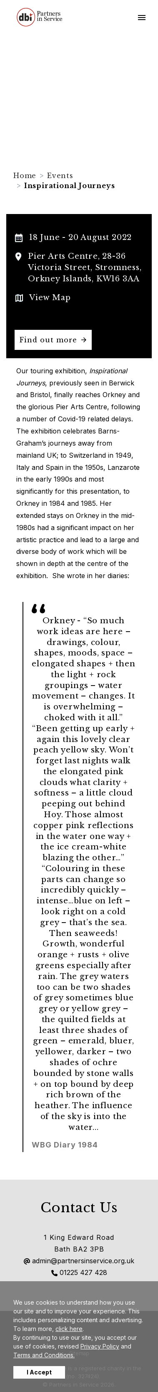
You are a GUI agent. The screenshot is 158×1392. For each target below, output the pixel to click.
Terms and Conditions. (44, 1355)
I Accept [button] (39, 1372)
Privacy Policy (99, 1346)
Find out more (48, 340)
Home (24, 175)
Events (60, 175)
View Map (49, 297)
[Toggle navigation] (142, 17)
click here (69, 1328)
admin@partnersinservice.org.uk (79, 1261)
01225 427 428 (79, 1272)
